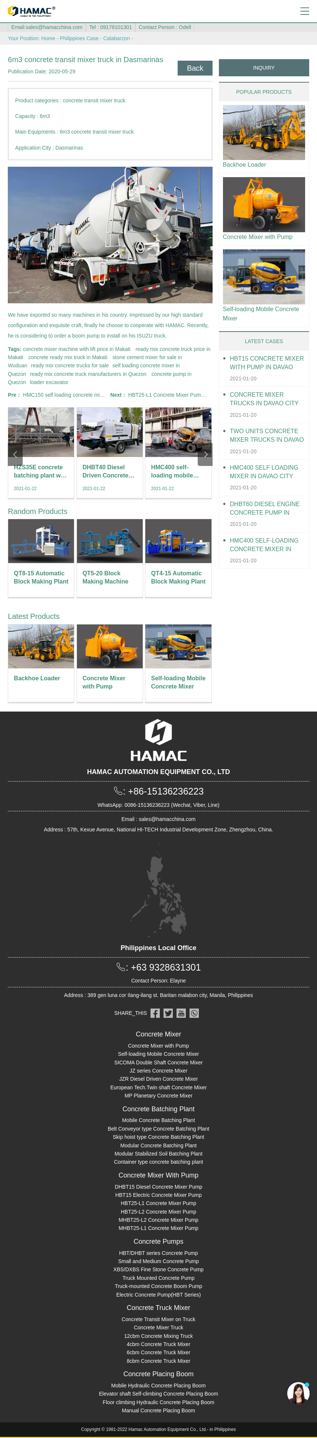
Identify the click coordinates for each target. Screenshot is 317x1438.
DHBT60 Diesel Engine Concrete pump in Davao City (265, 509)
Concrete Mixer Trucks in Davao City (264, 399)
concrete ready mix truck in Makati (67, 357)
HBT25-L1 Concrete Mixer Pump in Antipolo (178, 395)
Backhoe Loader (244, 165)
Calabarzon (116, 38)
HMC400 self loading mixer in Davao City (264, 471)
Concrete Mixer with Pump (258, 237)
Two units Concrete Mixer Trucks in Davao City (267, 436)
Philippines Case (79, 38)
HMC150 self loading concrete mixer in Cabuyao (79, 395)
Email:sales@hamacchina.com (47, 27)
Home (48, 38)
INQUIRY (264, 68)
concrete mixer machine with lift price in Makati (76, 349)
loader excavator (49, 382)
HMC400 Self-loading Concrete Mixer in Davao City (264, 545)
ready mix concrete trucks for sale (70, 365)
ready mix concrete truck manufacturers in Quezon (88, 374)
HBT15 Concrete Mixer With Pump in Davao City (267, 363)
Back (195, 68)
